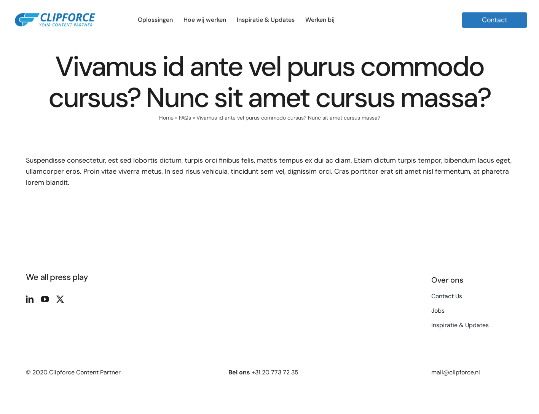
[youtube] (45, 299)
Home (166, 117)
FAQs (185, 117)
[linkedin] (29, 299)
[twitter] (60, 299)
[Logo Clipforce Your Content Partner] (55, 9)
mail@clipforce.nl (455, 372)
